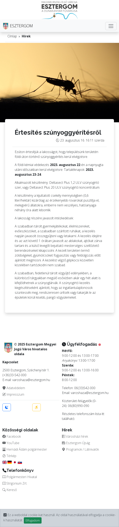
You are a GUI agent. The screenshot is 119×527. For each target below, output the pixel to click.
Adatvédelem (13, 388)
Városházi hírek (75, 436)
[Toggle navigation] (111, 26)
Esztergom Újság (76, 443)
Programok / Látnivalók (80, 449)
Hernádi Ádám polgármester (24, 449)
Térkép (9, 456)
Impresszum (13, 394)
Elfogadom (33, 520)
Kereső (9, 490)
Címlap (12, 36)
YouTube (10, 443)
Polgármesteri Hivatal (19, 477)
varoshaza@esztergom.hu (90, 393)
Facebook (11, 436)
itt (103, 414)
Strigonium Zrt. (14, 483)
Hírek (26, 36)
